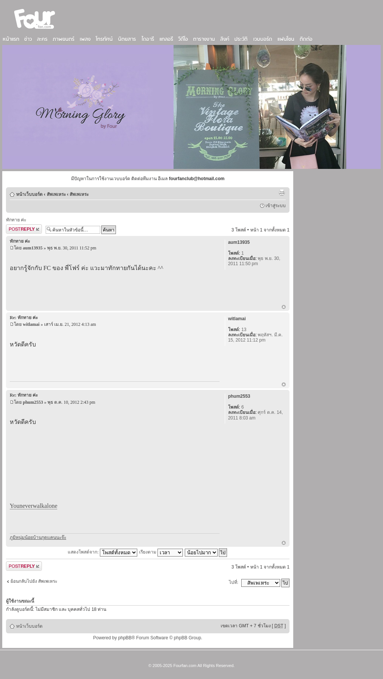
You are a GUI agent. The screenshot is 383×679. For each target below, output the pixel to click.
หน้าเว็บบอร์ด (29, 194)
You (14, 506)
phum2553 (33, 402)
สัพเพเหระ (56, 194)
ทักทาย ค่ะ (16, 219)
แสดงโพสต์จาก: (102, 552)
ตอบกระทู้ (24, 229)
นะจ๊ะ (61, 537)
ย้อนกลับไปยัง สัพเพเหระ (33, 581)
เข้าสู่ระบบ (276, 205)
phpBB (125, 637)
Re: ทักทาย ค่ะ (24, 317)
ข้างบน (284, 307)
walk (38, 506)
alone (51, 506)
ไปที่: (233, 582)
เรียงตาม (161, 552)
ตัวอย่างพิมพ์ (282, 192)
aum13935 (33, 248)
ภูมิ (13, 537)
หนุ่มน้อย (24, 537)
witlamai (31, 324)
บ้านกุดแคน (44, 537)
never (26, 506)
